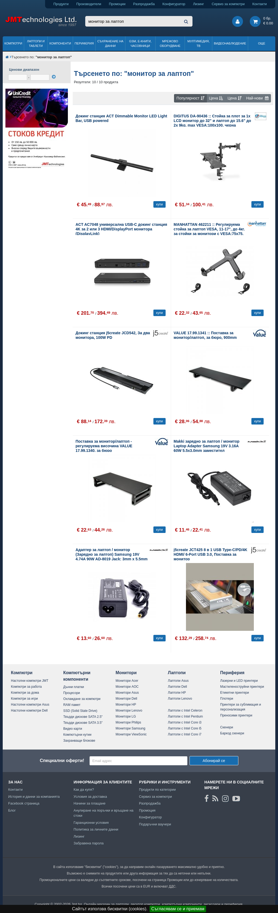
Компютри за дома (25, 693)
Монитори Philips (128, 722)
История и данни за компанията (34, 797)
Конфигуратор (173, 4)
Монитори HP (126, 704)
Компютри (13, 43)
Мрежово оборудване (170, 43)
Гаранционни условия (91, 823)
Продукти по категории (157, 789)
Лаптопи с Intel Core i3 (184, 722)
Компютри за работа (26, 687)
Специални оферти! (62, 760)
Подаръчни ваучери (155, 824)
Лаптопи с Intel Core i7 (184, 734)
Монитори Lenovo (129, 710)
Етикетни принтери (234, 693)
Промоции (117, 4)
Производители (88, 4)
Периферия (84, 43)
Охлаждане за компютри (81, 699)
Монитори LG (126, 716)
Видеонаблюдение (230, 43)
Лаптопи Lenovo (180, 698)
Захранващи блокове (79, 740)
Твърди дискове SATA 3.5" (83, 723)
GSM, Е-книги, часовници (140, 43)
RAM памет (71, 705)
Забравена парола (89, 843)
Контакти (259, 4)
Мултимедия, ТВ (198, 43)
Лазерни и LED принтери (239, 681)
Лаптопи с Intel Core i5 (184, 728)
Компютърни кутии (77, 735)
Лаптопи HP (177, 693)
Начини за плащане (90, 803)
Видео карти (72, 729)
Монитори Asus (127, 693)
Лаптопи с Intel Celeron (185, 710)
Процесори (71, 693)
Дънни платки (73, 687)
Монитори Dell (126, 698)
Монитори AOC (127, 687)
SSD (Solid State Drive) (80, 711)
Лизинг (198, 4)
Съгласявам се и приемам (177, 908)
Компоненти (60, 43)
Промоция (147, 810)
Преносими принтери (236, 715)
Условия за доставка (90, 797)
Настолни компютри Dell (29, 710)
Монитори (126, 672)
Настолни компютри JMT (29, 681)
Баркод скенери (232, 733)
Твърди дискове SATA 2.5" (83, 717)
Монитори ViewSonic (131, 734)
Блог (12, 810)
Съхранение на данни (110, 43)
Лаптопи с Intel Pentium (185, 716)
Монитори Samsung (131, 728)
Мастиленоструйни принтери (242, 687)
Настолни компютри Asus (30, 704)
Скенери (226, 727)
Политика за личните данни (96, 829)
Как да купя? (84, 789)
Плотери (226, 698)
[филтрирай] (54, 77)
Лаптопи (176, 672)
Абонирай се (214, 760)
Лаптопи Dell (177, 687)
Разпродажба (144, 4)
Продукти (61, 4)
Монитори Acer (127, 681)
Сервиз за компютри (228, 4)
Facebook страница (23, 803)
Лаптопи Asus (178, 681)
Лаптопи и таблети (36, 43)
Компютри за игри (24, 698)
